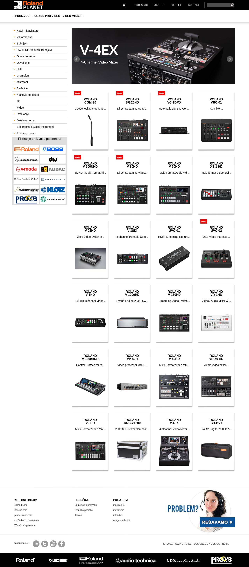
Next (230, 59)
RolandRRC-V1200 (132, 421)
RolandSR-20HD (132, 101)
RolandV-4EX (174, 421)
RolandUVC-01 (174, 229)
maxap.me (118, 510)
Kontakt (78, 515)
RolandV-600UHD (90, 165)
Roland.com (20, 505)
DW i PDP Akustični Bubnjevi (33, 49)
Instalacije (21, 114)
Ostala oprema (24, 120)
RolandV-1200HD (132, 293)
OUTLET (176, 5)
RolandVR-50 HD (216, 357)
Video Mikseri (73, 15)
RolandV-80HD (132, 165)
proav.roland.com (23, 515)
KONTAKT (193, 5)
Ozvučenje (22, 62)
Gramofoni (21, 75)
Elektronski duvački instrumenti (35, 126)
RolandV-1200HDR (90, 357)
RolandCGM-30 (90, 101)
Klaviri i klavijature (26, 30)
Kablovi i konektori (26, 94)
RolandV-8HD (90, 421)
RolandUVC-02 (216, 229)
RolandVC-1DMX (174, 101)
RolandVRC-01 (216, 101)
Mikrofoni (21, 82)
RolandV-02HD (90, 229)
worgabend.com (121, 520)
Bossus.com (20, 510)
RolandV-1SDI (132, 229)
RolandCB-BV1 (216, 421)
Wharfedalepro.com (24, 525)
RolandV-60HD (174, 165)
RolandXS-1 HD (216, 165)
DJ (18, 101)
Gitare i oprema (24, 56)
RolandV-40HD (174, 357)
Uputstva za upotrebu (86, 505)
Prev (77, 59)
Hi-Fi (18, 69)
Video (20, 107)
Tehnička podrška (84, 510)
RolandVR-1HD (216, 293)
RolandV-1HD (90, 293)
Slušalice (21, 88)
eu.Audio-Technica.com (26, 520)
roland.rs (117, 515)
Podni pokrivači (24, 133)
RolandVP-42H (132, 357)
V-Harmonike (23, 37)
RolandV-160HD (174, 293)
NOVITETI (158, 5)
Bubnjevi (20, 43)
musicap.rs (118, 505)
